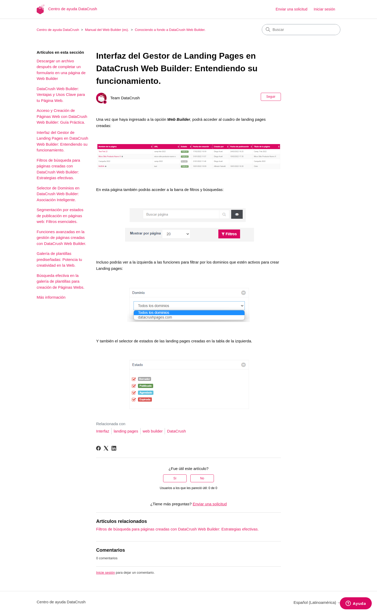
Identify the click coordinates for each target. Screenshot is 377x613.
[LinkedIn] (114, 448)
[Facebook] (98, 448)
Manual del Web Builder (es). (107, 30)
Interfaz (102, 431)
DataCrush (176, 431)
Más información (51, 297)
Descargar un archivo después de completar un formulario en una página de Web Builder (61, 70)
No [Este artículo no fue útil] (202, 478)
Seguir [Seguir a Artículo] (270, 96)
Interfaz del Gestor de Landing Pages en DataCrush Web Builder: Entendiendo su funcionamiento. (62, 141)
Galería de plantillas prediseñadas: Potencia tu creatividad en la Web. (59, 259)
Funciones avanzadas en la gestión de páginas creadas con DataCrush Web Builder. (61, 237)
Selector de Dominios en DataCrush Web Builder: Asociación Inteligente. (58, 194)
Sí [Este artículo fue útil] (174, 478)
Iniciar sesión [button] (324, 9)
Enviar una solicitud (291, 9)
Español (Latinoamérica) (316, 602)
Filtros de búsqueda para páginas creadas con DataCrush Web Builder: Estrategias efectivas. (58, 169)
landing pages (126, 431)
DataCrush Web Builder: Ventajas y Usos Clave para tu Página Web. (61, 94)
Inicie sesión (105, 572)
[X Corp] (106, 448)
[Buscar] (301, 29)
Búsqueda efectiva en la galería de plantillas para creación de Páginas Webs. (60, 281)
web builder (153, 431)
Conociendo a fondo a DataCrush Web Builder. (170, 30)
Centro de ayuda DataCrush (58, 30)
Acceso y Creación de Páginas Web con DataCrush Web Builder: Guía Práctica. (62, 116)
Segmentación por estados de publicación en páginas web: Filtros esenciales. (60, 215)
